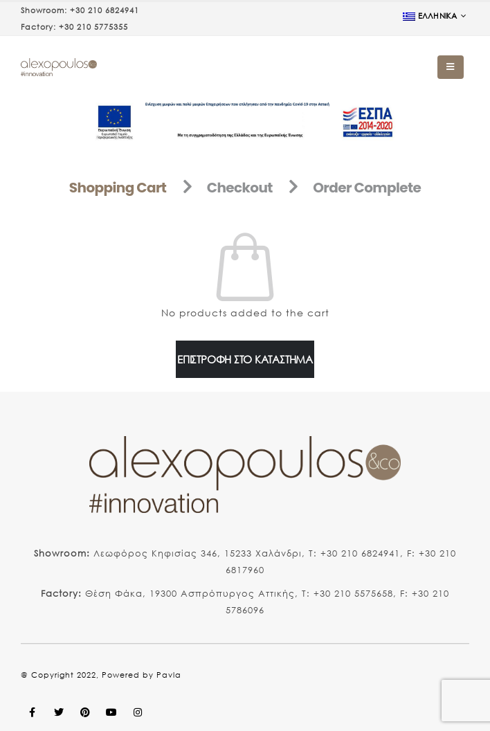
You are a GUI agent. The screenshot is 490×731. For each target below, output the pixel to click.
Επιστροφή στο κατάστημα (245, 359)
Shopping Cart (118, 187)
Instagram (137, 712)
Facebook (32, 712)
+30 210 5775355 (93, 27)
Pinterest (85, 712)
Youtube (111, 712)
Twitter (58, 712)
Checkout (240, 187)
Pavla (168, 674)
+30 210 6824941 (104, 10)
